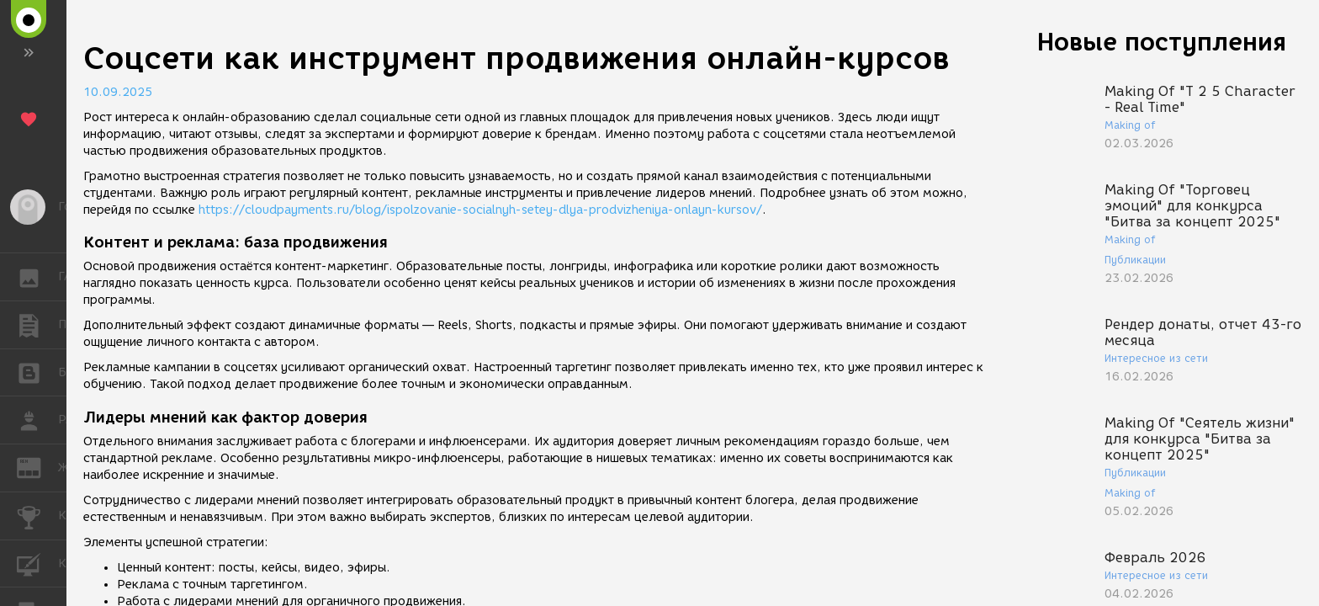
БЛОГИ (37, 371)
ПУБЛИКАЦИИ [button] (37, 324)
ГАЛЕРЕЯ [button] (37, 276)
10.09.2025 (117, 92)
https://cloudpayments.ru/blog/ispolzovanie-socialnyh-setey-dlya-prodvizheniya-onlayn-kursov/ (480, 210)
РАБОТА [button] (37, 420)
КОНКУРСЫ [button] (37, 516)
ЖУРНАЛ (37, 466)
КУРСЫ (37, 562)
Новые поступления (1161, 41)
